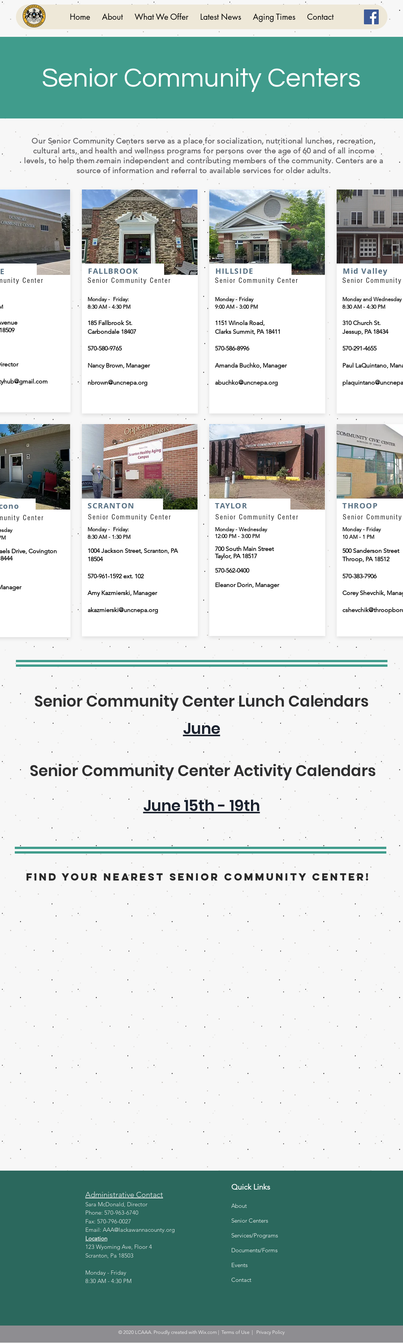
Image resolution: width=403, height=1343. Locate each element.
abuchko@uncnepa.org (246, 382)
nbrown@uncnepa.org (117, 382)
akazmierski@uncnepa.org (123, 610)
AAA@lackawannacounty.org (139, 1229)
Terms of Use (235, 1332)
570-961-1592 (105, 576)
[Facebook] (371, 16)
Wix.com (207, 1332)
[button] (161, 17)
